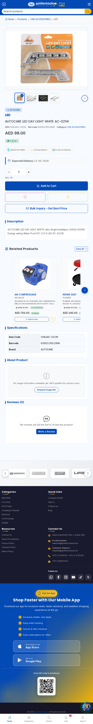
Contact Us (7, 539)
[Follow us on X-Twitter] (88, 581)
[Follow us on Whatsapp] (51, 581)
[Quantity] (18, 174)
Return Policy (7, 555)
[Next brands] (87, 476)
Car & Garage (8, 523)
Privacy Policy (8, 547)
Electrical (6, 518)
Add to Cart (46, 188)
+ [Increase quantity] (29, 175)
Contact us (53, 510)
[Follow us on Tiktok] (81, 581)
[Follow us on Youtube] (73, 581)
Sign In (51, 506)
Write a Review (46, 434)
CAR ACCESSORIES (40, 19)
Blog (50, 514)
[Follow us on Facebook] (58, 581)
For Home (6, 506)
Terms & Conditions (10, 543)
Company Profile (55, 502)
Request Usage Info (46, 392)
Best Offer (6, 502)
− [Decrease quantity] (9, 175)
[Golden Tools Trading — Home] (46, 4)
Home (9, 19)
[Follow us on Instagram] (66, 581)
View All (81, 252)
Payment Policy (8, 551)
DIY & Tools (7, 510)
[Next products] (85, 293)
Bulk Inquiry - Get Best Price (46, 211)
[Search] (43, 11)
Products (22, 19)
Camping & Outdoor (10, 514)
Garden (5, 527)
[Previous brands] (5, 476)
